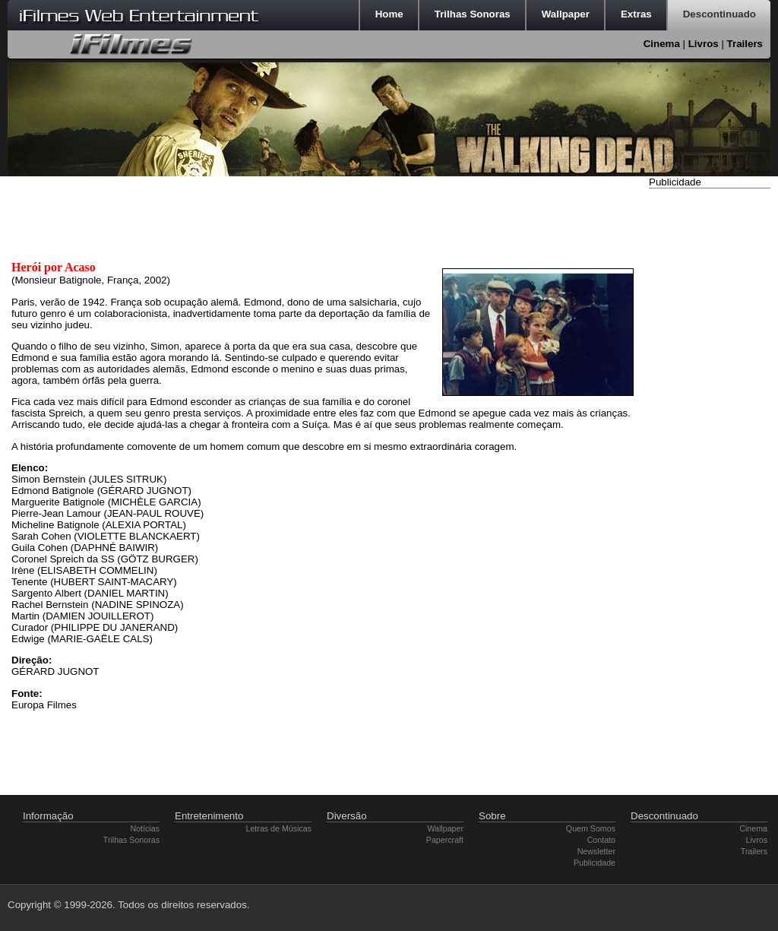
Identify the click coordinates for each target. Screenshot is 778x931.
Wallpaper (445, 828)
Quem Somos (590, 828)
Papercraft (444, 839)
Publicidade (594, 862)
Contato (601, 839)
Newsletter (596, 851)
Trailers (745, 43)
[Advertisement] (709, 420)
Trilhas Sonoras (131, 839)
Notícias (145, 828)
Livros (703, 43)
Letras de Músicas (279, 828)
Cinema (662, 43)
